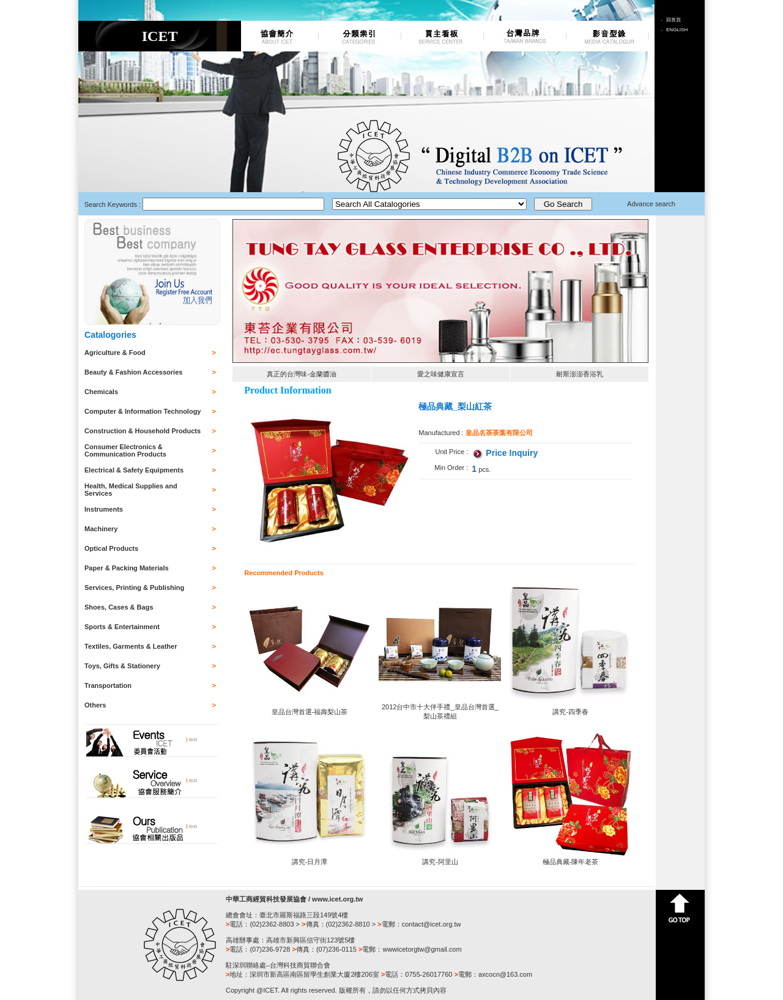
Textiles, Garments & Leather (130, 646)
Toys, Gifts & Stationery (122, 666)
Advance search (651, 203)
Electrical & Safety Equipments (134, 470)
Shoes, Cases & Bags (119, 607)
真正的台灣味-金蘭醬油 (301, 374)
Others (95, 705)
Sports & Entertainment (122, 626)
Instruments (103, 509)
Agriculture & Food (115, 352)
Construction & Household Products (142, 431)
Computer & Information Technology (142, 411)
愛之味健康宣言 (440, 374)
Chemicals (101, 391)
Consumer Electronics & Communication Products (125, 450)
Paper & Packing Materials (126, 568)
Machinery (100, 528)
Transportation (108, 685)
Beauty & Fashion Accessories (133, 372)
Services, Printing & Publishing (134, 587)
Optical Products (111, 548)
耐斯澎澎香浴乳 (579, 374)
